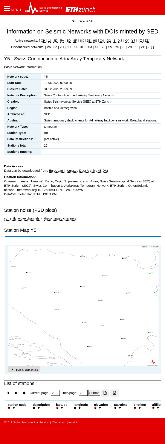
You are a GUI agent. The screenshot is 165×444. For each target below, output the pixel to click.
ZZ (146, 40)
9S (95, 40)
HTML (37, 194)
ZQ (149, 47)
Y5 (117, 47)
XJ (120, 40)
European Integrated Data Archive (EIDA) (78, 170)
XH (82, 47)
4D (55, 40)
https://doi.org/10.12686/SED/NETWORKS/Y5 (50, 190)
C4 (102, 40)
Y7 (133, 40)
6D (69, 47)
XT (97, 47)
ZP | (143, 47)
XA (75, 47)
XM (89, 47)
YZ (140, 40)
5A (62, 40)
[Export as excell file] (105, 393)
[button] (12, 9)
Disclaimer (59, 422)
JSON (46, 194)
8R (75, 40)
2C (62, 47)
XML (55, 194)
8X (82, 40)
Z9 (130, 47)
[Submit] (94, 393)
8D (69, 40)
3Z (55, 47)
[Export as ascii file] (114, 393)
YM (110, 47)
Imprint (73, 422)
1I (49, 40)
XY (127, 40)
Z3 (123, 47)
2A (49, 47)
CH (43, 40)
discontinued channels (60, 218)
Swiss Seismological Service (31, 422)
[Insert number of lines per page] (83, 393)
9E (89, 40)
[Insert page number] (55, 393)
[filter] (13, 408)
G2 (109, 40)
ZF (136, 47)
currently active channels (22, 218)
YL (103, 47)
